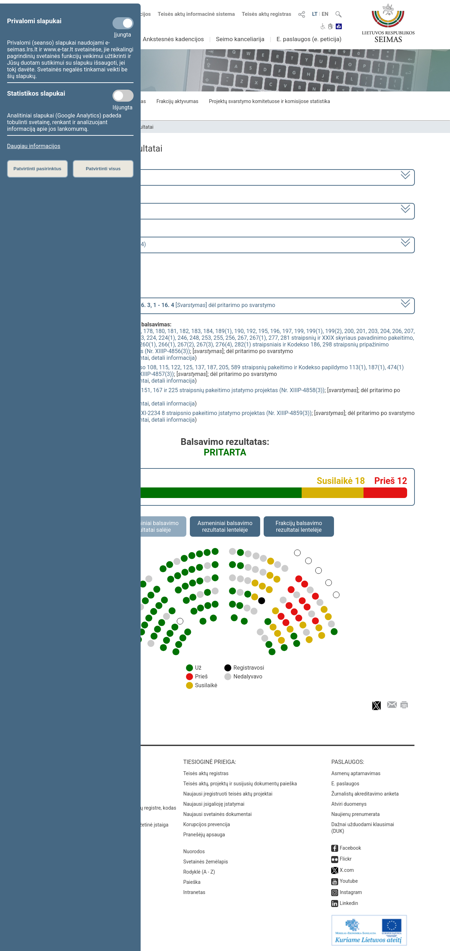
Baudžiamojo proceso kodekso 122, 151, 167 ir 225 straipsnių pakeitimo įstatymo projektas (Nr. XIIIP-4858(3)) (187, 390)
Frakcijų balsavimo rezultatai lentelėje (299, 526)
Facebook (350, 848)
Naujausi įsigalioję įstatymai (213, 804)
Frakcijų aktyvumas (177, 101)
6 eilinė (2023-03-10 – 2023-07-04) (82, 210)
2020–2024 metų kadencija (73, 176)
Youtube (349, 881)
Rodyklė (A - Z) (199, 872)
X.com (347, 870)
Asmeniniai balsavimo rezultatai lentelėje (225, 526)
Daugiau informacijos (33, 146)
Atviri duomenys (348, 804)
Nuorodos (194, 851)
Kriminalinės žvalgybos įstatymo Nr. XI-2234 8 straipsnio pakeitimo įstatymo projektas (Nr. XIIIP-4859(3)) (181, 413)
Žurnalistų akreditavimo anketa (365, 794)
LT (315, 14)
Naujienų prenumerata (355, 814)
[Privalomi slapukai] (123, 23)
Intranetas (194, 892)
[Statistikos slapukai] (123, 96)
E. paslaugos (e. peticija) (308, 39)
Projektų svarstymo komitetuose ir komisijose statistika (269, 101)
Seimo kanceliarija (240, 39)
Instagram (351, 892)
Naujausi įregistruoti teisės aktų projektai (227, 794)
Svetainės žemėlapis (205, 861)
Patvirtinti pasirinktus (37, 168)
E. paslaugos (345, 783)
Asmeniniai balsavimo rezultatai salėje (151, 526)
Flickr (346, 859)
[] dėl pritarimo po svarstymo (157, 305)
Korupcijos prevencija (206, 824)
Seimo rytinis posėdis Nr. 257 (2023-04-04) (92, 244)
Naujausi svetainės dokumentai (217, 814)
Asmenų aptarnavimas (355, 773)
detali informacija (173, 358)
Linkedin (349, 903)
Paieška (191, 882)
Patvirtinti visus (103, 168)
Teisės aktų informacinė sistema (196, 14)
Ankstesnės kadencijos (173, 39)
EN (325, 14)
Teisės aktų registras (266, 14)
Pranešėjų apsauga (204, 834)
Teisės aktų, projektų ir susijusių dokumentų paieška (240, 783)
